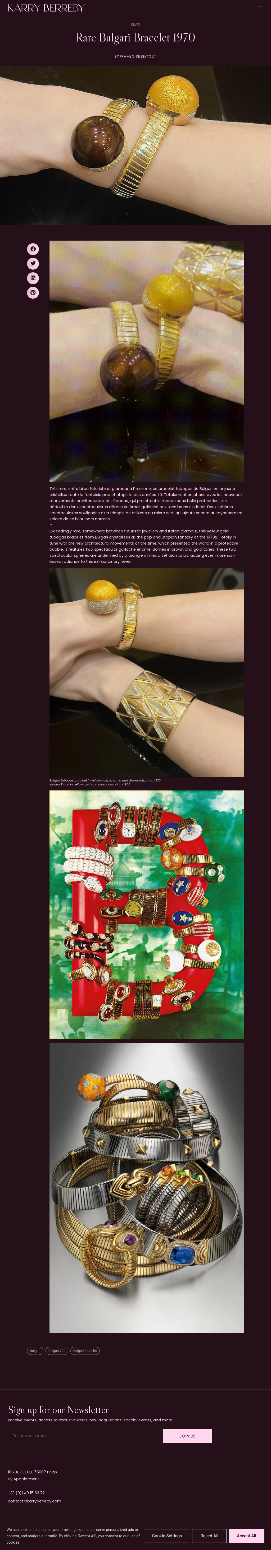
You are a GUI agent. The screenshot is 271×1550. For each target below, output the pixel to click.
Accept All (246, 1535)
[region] (135, 1536)
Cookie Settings (167, 1535)
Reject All (209, 1535)
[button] (33, 249)
